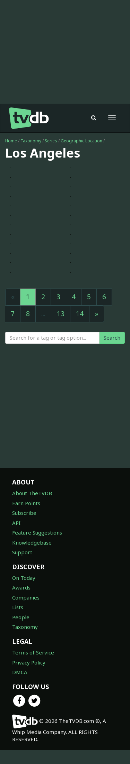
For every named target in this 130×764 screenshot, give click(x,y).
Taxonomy (30, 141)
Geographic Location (81, 141)
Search (112, 337)
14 (80, 313)
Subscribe (24, 512)
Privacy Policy (28, 662)
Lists (17, 607)
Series (51, 141)
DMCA (19, 672)
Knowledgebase (32, 542)
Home (11, 141)
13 (60, 313)
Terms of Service (33, 652)
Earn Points (26, 503)
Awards (21, 587)
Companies (26, 597)
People (20, 617)
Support (22, 552)
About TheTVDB (32, 493)
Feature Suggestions (37, 532)
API (16, 522)
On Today (23, 577)
